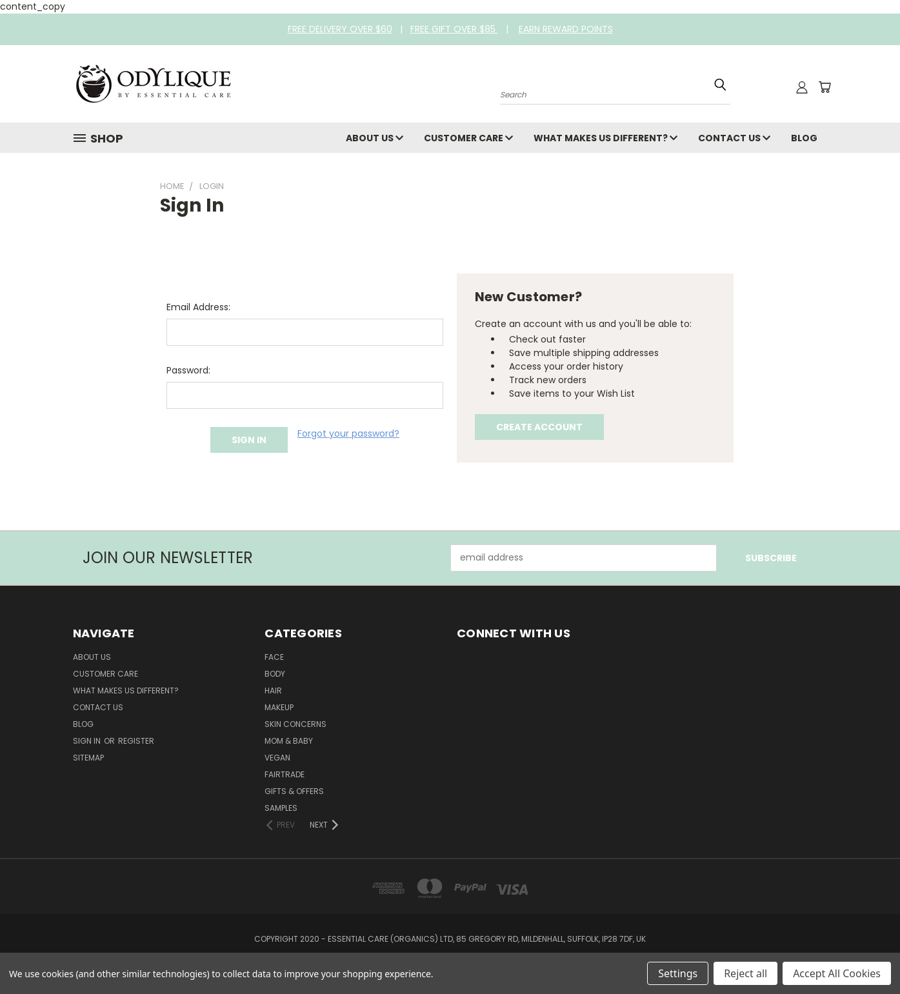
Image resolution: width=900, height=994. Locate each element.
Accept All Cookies (837, 973)
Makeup (279, 707)
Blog (804, 138)
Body (275, 673)
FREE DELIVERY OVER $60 (340, 29)
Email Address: (198, 307)
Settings (677, 973)
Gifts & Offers (294, 791)
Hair (273, 690)
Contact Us (734, 138)
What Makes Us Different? (605, 138)
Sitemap (88, 757)
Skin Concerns (295, 724)
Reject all (745, 973)
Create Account (539, 427)
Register (136, 740)
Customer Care (468, 138)
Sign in (88, 740)
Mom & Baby (289, 740)
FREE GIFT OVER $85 (454, 29)
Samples (281, 807)
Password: (188, 370)
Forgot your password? (348, 433)
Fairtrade (285, 774)
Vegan (277, 757)
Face (274, 656)
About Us (374, 138)
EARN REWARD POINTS (566, 29)
